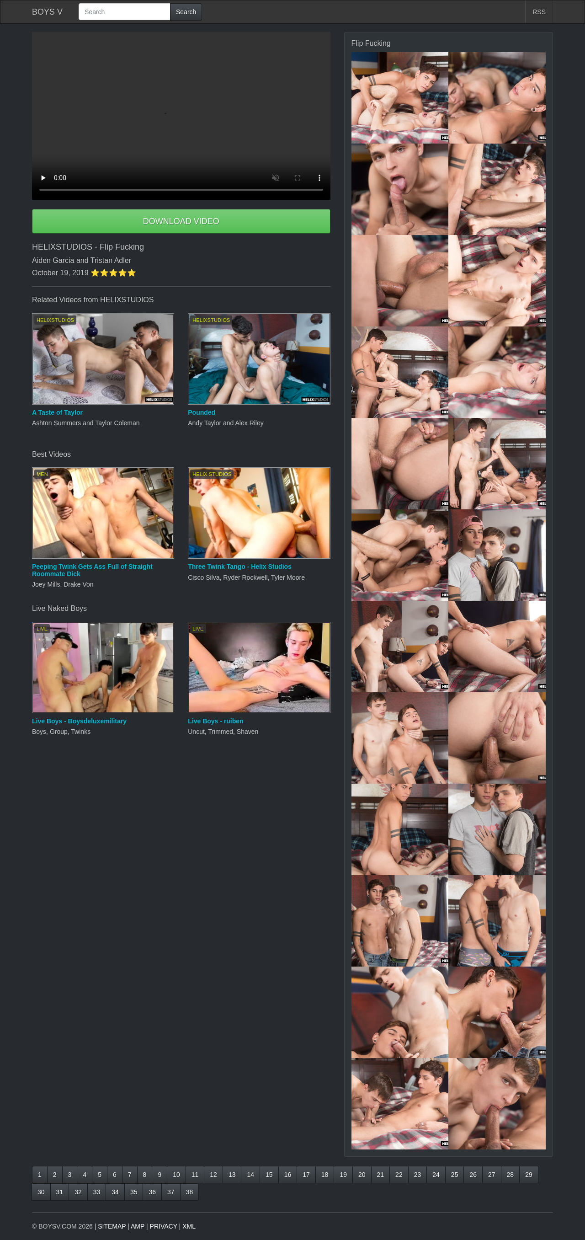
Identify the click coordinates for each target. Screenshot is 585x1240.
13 (232, 1174)
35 (134, 1192)
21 (380, 1174)
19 (343, 1174)
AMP (137, 1226)
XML (189, 1226)
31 (60, 1192)
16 (288, 1174)
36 (152, 1192)
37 (171, 1192)
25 (454, 1174)
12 (213, 1174)
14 (250, 1174)
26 (473, 1174)
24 (436, 1174)
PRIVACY (163, 1226)
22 (399, 1174)
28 (510, 1174)
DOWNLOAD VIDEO (181, 221)
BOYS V (47, 11)
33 (97, 1192)
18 (325, 1174)
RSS (539, 12)
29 (528, 1174)
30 (41, 1192)
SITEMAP (112, 1226)
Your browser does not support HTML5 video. (181, 116)
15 (269, 1174)
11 (195, 1174)
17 (306, 1174)
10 (176, 1174)
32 (78, 1192)
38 (189, 1192)
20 (362, 1174)
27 (491, 1174)
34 (115, 1192)
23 (417, 1174)
